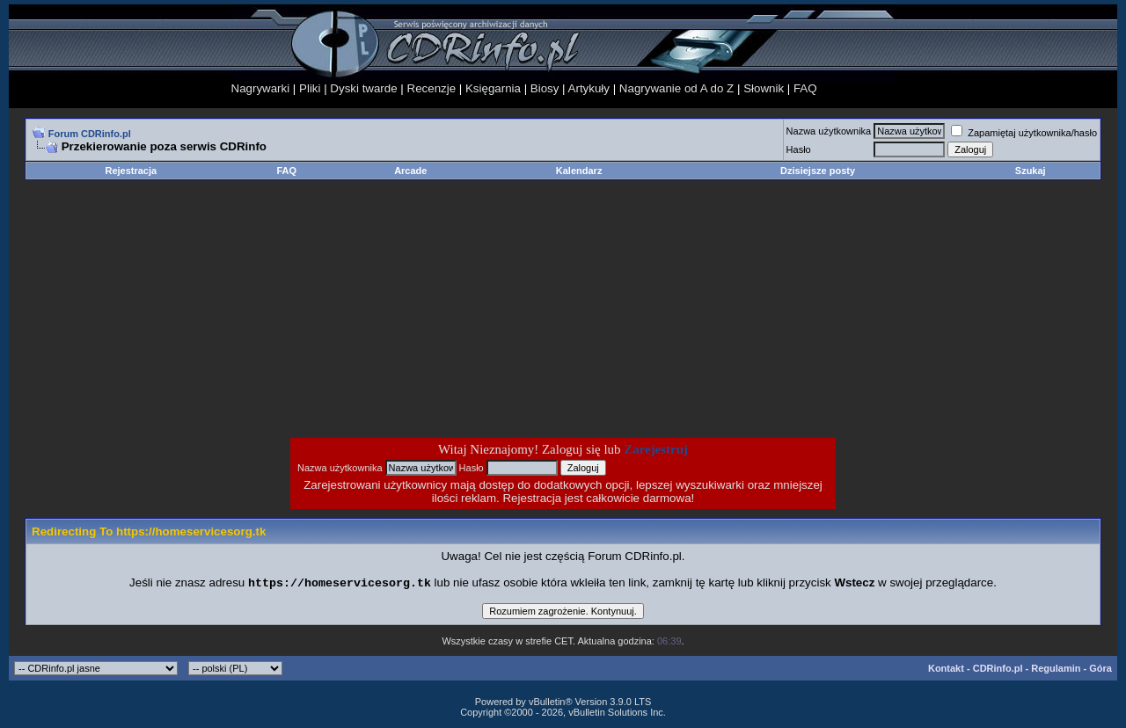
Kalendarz (579, 170)
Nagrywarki (260, 88)
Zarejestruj (656, 449)
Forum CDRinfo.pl (89, 133)
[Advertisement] (422, 309)
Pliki (309, 88)
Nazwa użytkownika (829, 131)
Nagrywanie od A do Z (676, 88)
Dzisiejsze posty (817, 170)
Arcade (410, 170)
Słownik (763, 88)
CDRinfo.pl (998, 670)
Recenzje (432, 88)
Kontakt (946, 670)
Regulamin (1055, 670)
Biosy (544, 88)
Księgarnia (493, 88)
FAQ (805, 88)
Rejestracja (131, 170)
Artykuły (589, 88)
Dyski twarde (363, 88)
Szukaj (1030, 170)
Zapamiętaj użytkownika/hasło (1024, 132)
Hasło (798, 149)
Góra (1100, 670)
